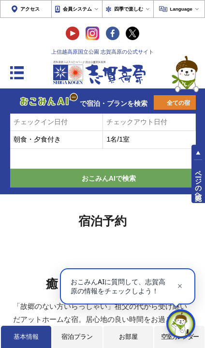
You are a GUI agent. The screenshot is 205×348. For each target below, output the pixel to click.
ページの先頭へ (198, 181)
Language (181, 9)
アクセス (30, 9)
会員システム (77, 9)
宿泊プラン (77, 336)
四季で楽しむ (128, 9)
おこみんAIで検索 (109, 178)
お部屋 (128, 336)
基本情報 (26, 336)
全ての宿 (178, 103)
